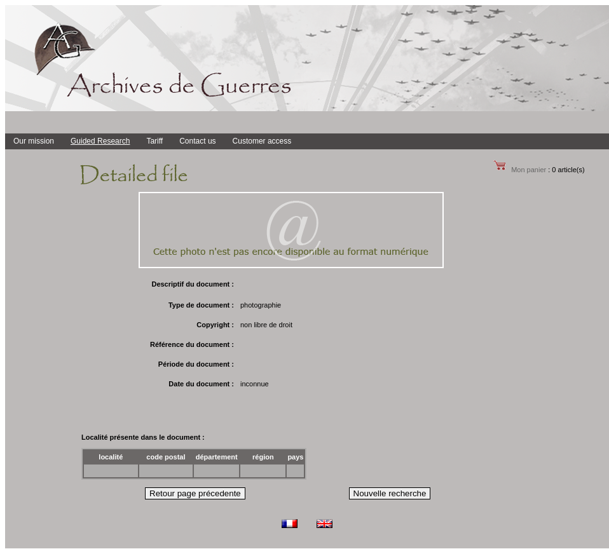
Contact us (197, 141)
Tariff (154, 141)
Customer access (262, 141)
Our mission (33, 141)
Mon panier (528, 169)
